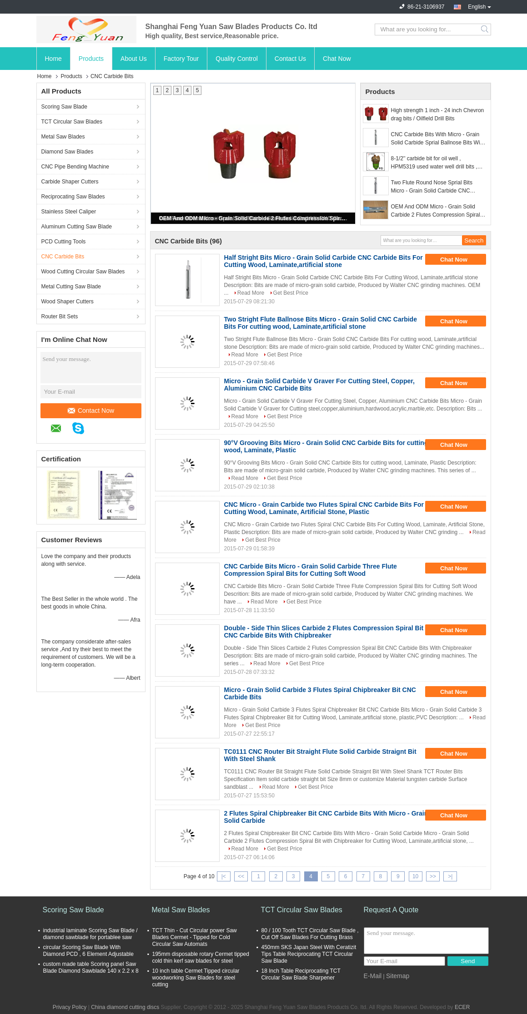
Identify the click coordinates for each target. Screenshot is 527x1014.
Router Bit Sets (59, 316)
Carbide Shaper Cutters (70, 181)
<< (241, 876)
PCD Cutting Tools (63, 241)
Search (485, 29)
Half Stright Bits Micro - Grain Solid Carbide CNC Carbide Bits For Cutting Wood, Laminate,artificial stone (323, 261)
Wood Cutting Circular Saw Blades (83, 271)
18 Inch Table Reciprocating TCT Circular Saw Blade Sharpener (301, 974)
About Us (133, 58)
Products (91, 58)
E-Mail (373, 975)
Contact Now (91, 410)
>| (450, 876)
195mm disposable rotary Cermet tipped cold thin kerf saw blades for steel (200, 957)
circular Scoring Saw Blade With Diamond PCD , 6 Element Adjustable (88, 950)
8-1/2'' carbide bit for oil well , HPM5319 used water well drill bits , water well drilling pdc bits (434, 163)
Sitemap (397, 975)
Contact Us (290, 58)
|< (223, 876)
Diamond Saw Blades (67, 151)
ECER (462, 1007)
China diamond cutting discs (125, 1007)
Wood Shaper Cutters (67, 301)
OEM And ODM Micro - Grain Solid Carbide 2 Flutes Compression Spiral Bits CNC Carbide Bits (253, 218)
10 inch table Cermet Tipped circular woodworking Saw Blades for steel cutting (196, 978)
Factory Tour (181, 58)
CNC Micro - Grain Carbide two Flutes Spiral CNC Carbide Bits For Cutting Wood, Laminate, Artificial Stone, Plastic (324, 508)
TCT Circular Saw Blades (71, 122)
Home (53, 58)
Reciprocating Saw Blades (73, 196)
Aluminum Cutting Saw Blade (76, 226)
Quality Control (237, 58)
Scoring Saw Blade (64, 107)
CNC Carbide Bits (63, 256)
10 (415, 876)
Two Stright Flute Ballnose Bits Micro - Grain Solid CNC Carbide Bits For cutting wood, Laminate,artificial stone (320, 323)
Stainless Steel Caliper (68, 211)
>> (433, 876)
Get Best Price (290, 293)
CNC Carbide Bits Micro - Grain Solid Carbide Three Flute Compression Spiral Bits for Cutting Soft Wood (310, 570)
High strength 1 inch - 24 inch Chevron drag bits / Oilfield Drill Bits (437, 114)
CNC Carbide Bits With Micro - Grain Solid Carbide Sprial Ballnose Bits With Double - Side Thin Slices (438, 139)
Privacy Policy (70, 1007)
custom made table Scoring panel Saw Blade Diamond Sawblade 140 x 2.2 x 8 (91, 967)
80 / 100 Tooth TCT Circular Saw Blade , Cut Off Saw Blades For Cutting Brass (310, 933)
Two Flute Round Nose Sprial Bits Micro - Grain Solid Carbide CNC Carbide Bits (431, 187)
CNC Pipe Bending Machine (75, 166)
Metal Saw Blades (63, 137)
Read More (250, 293)
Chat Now (337, 58)
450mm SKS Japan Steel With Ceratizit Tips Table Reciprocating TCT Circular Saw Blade (308, 954)
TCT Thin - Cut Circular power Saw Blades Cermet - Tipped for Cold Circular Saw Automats (194, 937)
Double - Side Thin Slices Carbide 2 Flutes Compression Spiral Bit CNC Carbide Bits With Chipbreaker (324, 631)
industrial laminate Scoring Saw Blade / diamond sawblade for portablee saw (90, 933)
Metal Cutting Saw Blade (71, 286)
